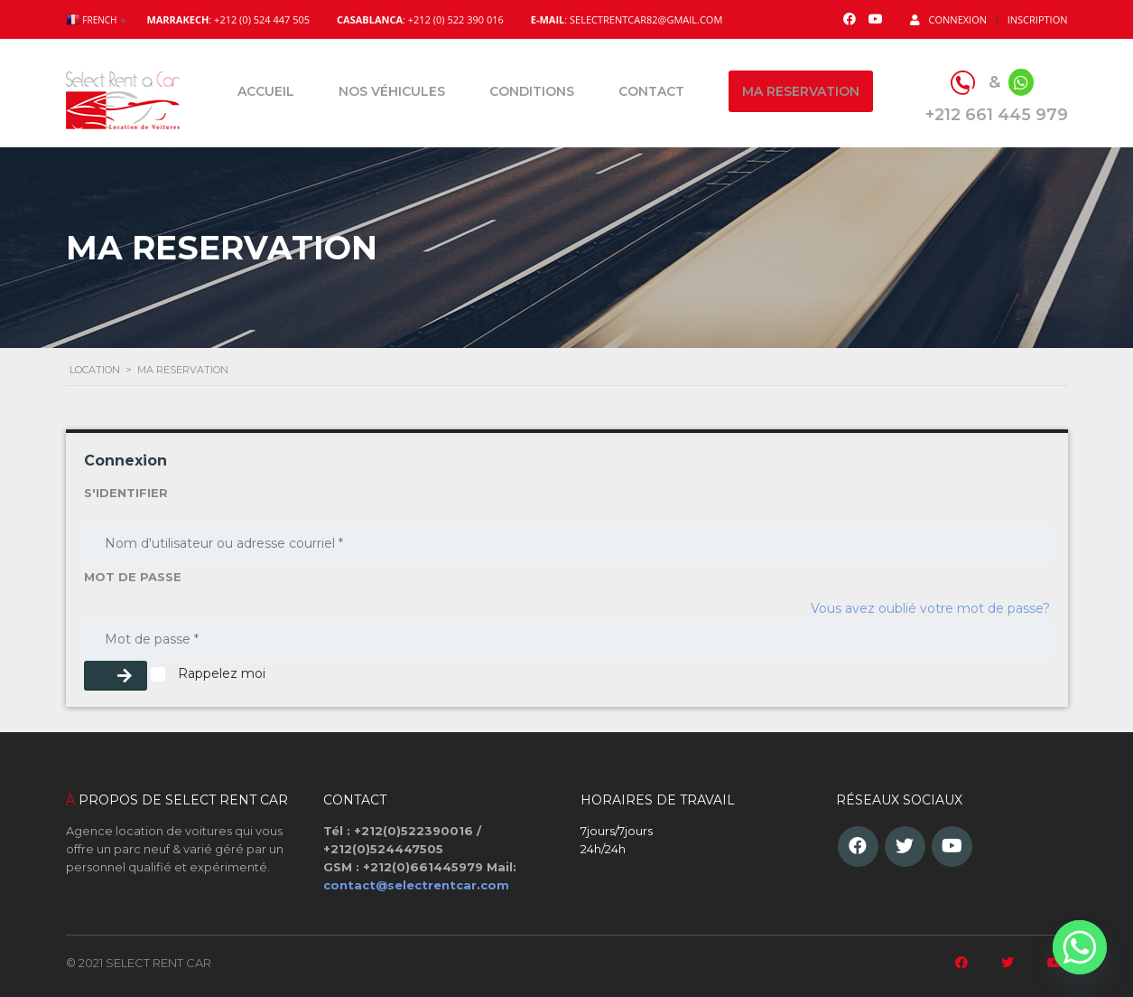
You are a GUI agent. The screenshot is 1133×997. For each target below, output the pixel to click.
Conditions (531, 91)
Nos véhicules (392, 91)
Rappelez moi (208, 673)
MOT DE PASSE (132, 576)
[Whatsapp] (1080, 947)
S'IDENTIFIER (126, 492)
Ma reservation (800, 91)
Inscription (1038, 19)
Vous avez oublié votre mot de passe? (930, 608)
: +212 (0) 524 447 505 (228, 19)
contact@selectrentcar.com (416, 885)
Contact (651, 91)
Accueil (265, 91)
